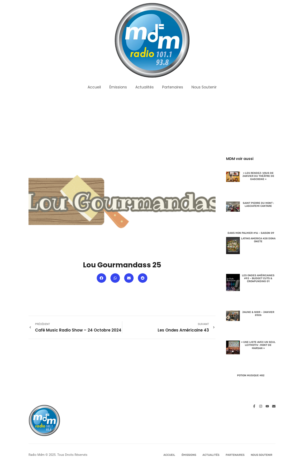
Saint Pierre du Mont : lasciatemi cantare (258, 204)
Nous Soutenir (204, 87)
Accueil (94, 87)
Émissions (118, 87)
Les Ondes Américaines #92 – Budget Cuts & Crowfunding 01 (258, 278)
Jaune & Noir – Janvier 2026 (258, 314)
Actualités (144, 87)
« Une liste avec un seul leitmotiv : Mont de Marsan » (258, 345)
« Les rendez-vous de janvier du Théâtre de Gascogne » (258, 176)
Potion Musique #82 (251, 375)
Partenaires (172, 87)
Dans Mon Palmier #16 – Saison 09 (251, 232)
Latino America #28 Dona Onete (258, 240)
